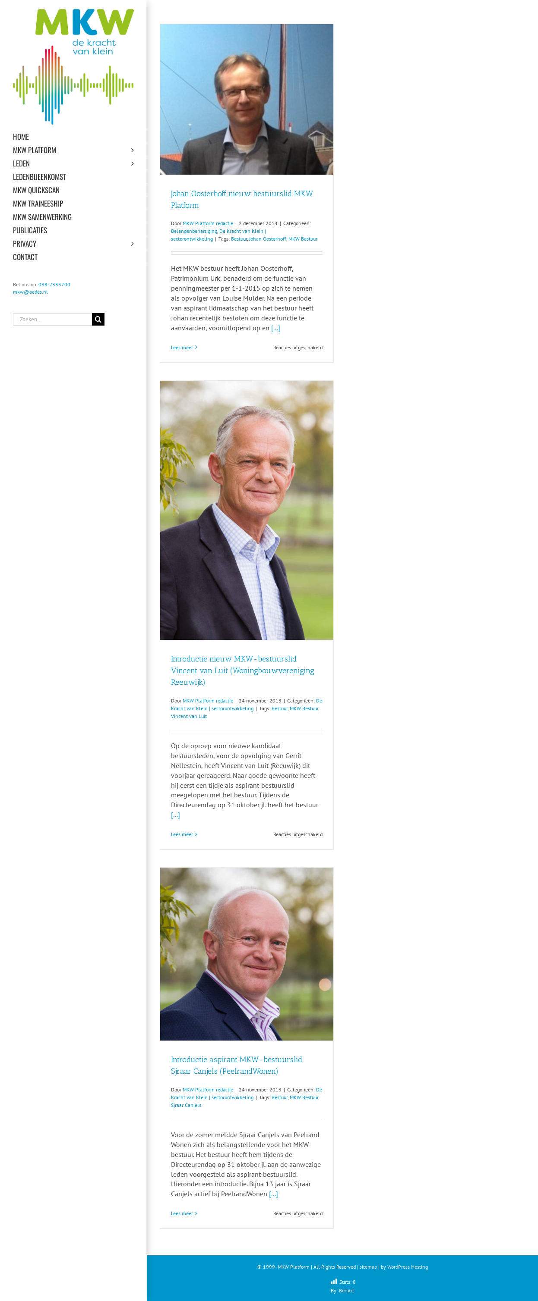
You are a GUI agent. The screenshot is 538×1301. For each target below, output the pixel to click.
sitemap (368, 1266)
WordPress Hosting (407, 1266)
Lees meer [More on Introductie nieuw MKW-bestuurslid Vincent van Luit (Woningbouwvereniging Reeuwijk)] (182, 834)
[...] (275, 327)
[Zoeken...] (52, 319)
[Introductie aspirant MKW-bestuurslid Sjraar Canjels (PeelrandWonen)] (246, 954)
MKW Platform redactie (208, 223)
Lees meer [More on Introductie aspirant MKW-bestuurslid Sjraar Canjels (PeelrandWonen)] (182, 1213)
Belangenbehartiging (194, 231)
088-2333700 (54, 284)
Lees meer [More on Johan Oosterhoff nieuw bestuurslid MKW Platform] (182, 347)
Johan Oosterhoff (267, 238)
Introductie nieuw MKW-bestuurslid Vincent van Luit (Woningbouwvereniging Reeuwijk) (242, 670)
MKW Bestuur (302, 238)
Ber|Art (346, 1290)
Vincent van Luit (189, 716)
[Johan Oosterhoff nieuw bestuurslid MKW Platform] (246, 99)
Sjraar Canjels (186, 1105)
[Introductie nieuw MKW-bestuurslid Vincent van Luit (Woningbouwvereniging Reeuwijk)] (246, 510)
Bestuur (239, 238)
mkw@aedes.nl (30, 291)
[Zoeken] (98, 319)
